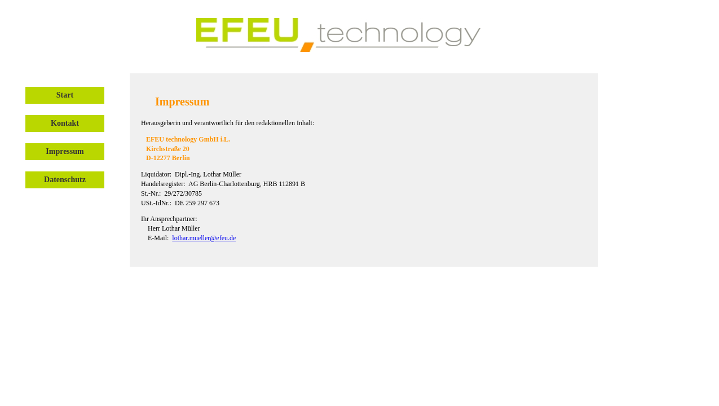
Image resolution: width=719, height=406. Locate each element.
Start (64, 95)
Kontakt (65, 123)
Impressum (64, 151)
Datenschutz (65, 179)
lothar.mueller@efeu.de (204, 238)
